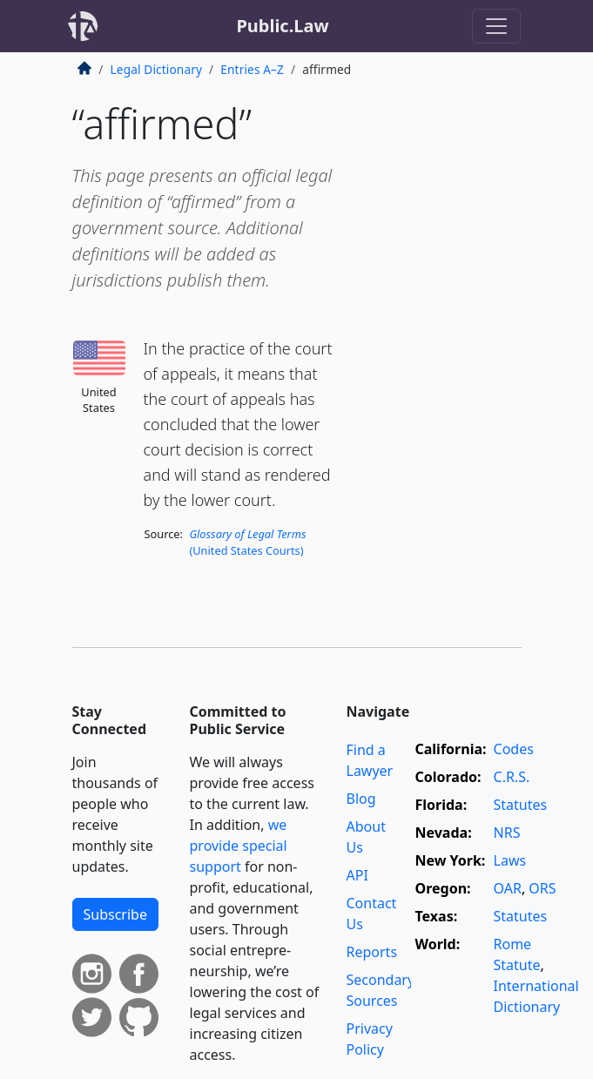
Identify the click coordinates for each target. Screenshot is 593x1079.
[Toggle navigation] (496, 26)
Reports (372, 951)
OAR (508, 888)
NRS (507, 832)
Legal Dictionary (157, 69)
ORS (542, 888)
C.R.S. (512, 776)
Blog (361, 798)
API (357, 875)
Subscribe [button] (115, 914)
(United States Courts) (247, 542)
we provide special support (238, 845)
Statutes (521, 804)
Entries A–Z (252, 69)
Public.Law (282, 25)
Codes (514, 749)
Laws (510, 860)
